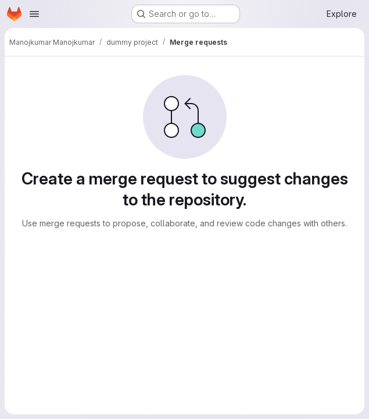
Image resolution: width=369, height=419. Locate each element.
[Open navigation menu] (34, 14)
